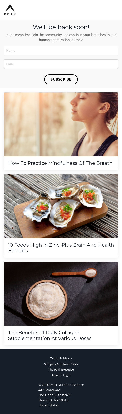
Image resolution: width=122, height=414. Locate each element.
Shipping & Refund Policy (61, 364)
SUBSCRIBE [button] (61, 79)
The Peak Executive (61, 369)
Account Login (61, 375)
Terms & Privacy (61, 358)
